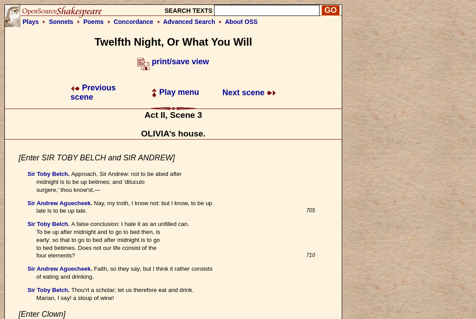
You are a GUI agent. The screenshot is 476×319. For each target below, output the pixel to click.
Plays (31, 21)
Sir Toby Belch (47, 174)
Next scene (249, 92)
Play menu (175, 92)
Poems (93, 21)
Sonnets (61, 21)
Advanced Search (189, 21)
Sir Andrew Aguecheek (59, 203)
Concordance (133, 21)
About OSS (241, 21)
